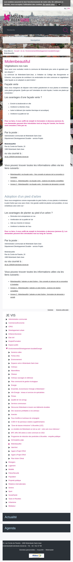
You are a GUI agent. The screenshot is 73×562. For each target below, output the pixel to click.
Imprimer (50, 310)
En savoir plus (49, 4)
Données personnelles (27, 550)
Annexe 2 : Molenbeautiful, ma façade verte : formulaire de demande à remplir (37, 184)
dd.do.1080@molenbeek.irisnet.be (17, 157)
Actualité (11, 517)
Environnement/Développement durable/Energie (42, 51)
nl (65, 8)
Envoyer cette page (62, 310)
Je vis (22, 51)
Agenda (10, 528)
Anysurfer (40, 550)
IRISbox (36, 556)
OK (59, 4)
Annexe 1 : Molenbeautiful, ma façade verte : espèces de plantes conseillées (37, 181)
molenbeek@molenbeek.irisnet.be (14, 546)
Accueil (16, 51)
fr (69, 8)
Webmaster (50, 550)
